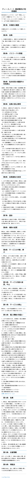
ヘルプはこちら (5, 477)
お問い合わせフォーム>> (8, 393)
